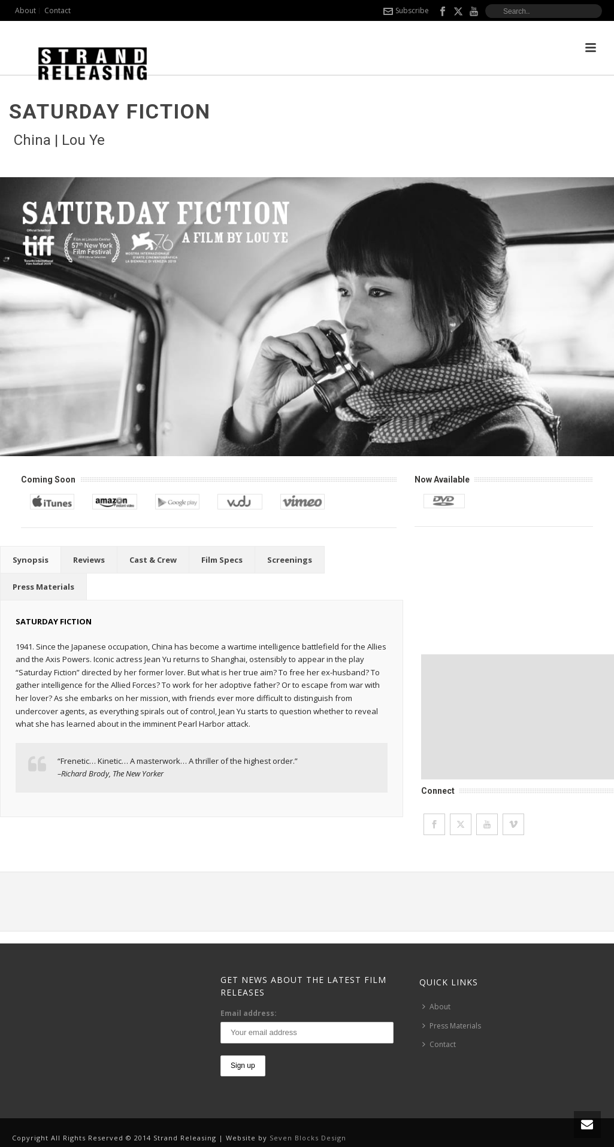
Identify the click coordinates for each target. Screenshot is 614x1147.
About (436, 1007)
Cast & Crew (153, 559)
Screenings (289, 559)
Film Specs (222, 559)
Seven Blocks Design (308, 1137)
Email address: (248, 1013)
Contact (439, 1044)
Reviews (89, 559)
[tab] (30, 560)
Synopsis (31, 559)
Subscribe (406, 10)
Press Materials (43, 586)
